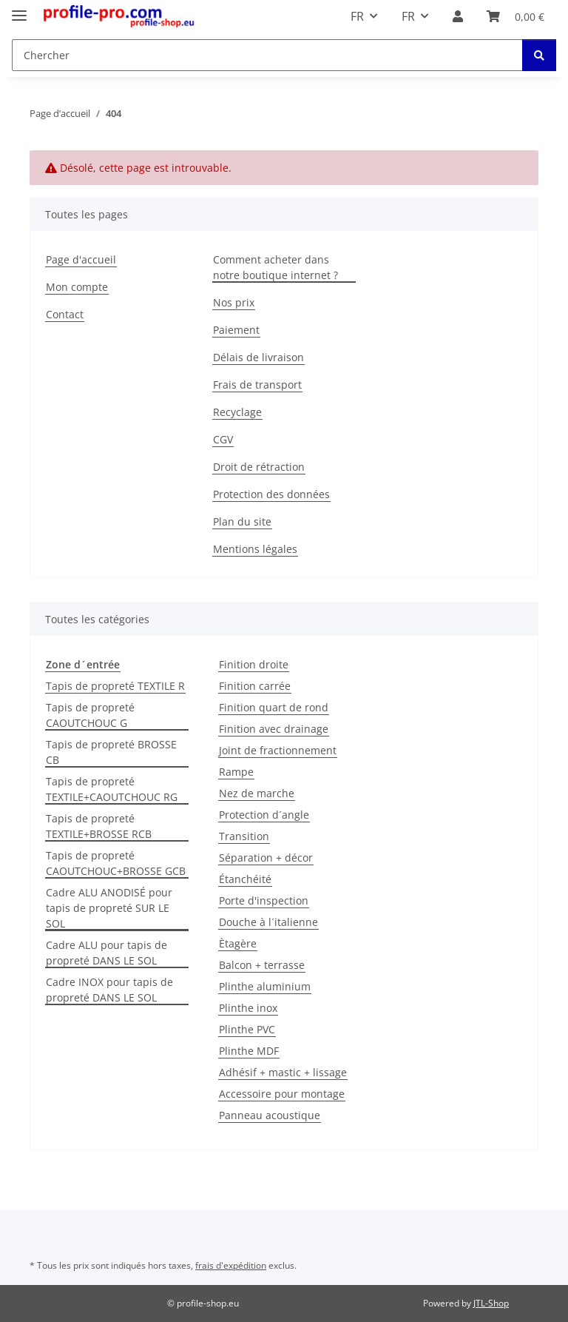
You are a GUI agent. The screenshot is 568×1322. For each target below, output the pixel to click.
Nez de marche (256, 793)
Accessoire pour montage (282, 1094)
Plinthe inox (248, 1008)
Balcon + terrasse (262, 965)
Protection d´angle (264, 815)
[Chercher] (539, 55)
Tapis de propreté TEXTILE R (115, 686)
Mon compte (77, 287)
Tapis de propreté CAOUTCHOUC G (90, 715)
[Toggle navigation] (19, 9)
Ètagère (238, 943)
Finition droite (253, 664)
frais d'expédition (230, 1265)
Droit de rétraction (259, 467)
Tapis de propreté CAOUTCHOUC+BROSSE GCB (116, 863)
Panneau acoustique (269, 1115)
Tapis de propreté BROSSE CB (111, 752)
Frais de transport (257, 385)
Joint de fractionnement (278, 750)
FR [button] (357, 16)
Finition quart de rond (273, 707)
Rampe (236, 772)
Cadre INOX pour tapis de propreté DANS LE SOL (109, 989)
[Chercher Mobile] (267, 55)
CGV (223, 439)
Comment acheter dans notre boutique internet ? (275, 267)
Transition (244, 836)
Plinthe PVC (247, 1029)
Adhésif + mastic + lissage (283, 1072)
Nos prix (233, 302)
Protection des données (271, 494)
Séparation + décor (266, 857)
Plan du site (242, 521)
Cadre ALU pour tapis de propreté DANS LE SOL (106, 952)
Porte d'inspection (263, 900)
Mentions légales (255, 549)
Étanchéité (245, 879)
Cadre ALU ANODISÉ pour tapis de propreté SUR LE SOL (109, 907)
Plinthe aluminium (265, 986)
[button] (458, 16)
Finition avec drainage (273, 729)
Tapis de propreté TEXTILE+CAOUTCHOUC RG (112, 789)
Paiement (236, 330)
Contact (65, 314)
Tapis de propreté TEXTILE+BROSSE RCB (99, 826)
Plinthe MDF (249, 1051)
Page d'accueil (81, 259)
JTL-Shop (491, 1303)
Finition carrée (255, 686)
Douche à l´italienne (268, 922)
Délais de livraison (258, 357)
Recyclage (237, 412)
